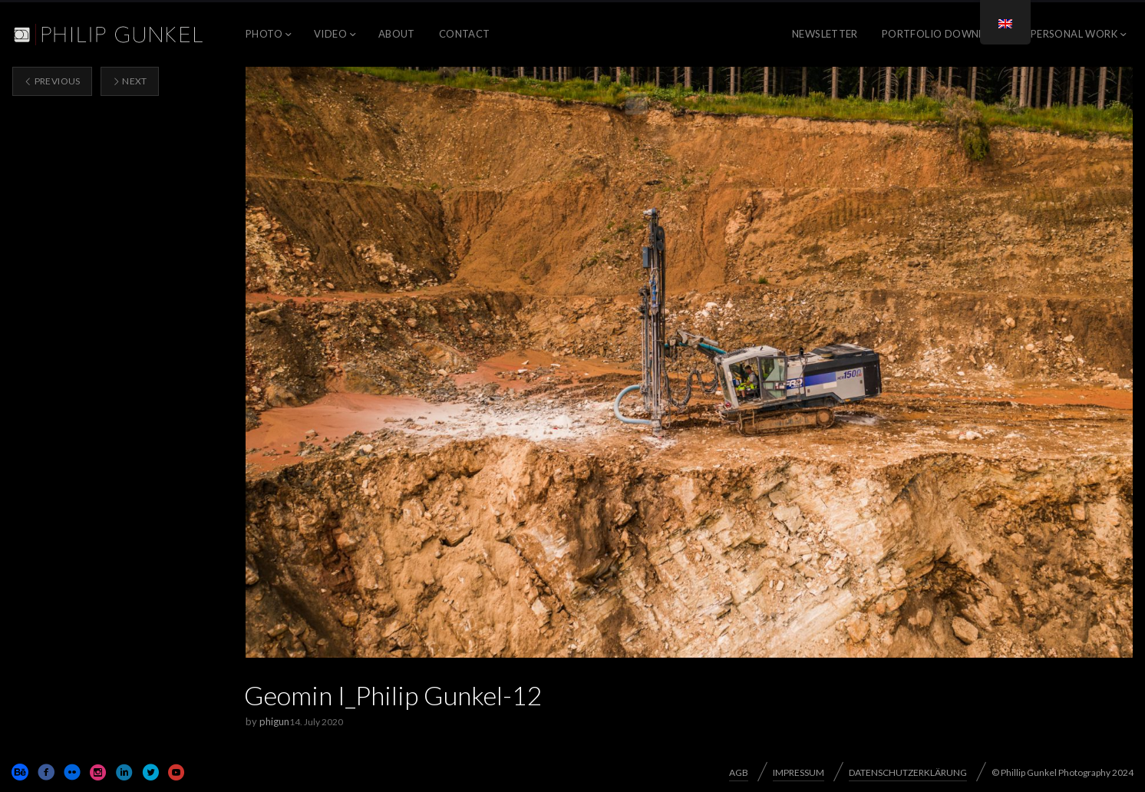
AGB (738, 772)
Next (129, 81)
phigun (274, 721)
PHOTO (264, 34)
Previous (52, 81)
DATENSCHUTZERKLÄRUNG (908, 772)
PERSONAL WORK (1074, 34)
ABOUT (396, 34)
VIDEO (330, 34)
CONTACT (464, 34)
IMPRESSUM (798, 772)
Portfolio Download (944, 34)
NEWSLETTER (825, 34)
